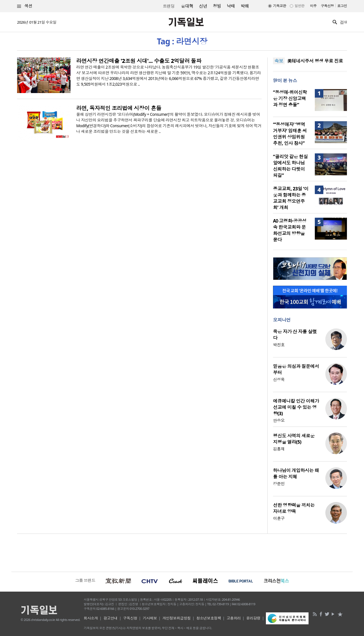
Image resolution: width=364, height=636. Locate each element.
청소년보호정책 (208, 618)
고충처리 (234, 618)
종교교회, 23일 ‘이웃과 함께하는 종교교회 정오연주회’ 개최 (291, 198)
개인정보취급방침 (176, 618)
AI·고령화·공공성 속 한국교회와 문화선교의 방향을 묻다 (289, 230)
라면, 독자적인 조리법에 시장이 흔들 (118, 108)
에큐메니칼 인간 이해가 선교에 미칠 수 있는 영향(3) (296, 407)
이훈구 (278, 518)
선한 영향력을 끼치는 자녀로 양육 (294, 508)
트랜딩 (168, 6)
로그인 (342, 5)
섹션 (24, 6)
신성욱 (278, 379)
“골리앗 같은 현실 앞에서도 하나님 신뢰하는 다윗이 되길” (290, 165)
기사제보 (150, 618)
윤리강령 (253, 618)
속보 (278, 61)
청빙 (217, 6)
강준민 (278, 483)
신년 (203, 6)
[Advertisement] (182, 552)
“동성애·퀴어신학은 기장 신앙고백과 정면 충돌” (290, 98)
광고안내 (111, 618)
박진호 (278, 344)
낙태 (231, 6)
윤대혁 (187, 6)
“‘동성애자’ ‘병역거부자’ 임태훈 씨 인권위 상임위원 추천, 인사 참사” (290, 133)
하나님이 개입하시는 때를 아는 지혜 (296, 473)
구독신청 (327, 5)
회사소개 (91, 618)
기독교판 (279, 5)
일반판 (299, 5)
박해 (245, 6)
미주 (313, 5)
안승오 (278, 420)
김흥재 (278, 449)
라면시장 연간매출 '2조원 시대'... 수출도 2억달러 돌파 (138, 61)
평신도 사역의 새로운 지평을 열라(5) (294, 439)
